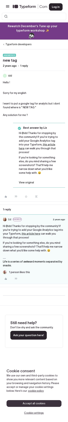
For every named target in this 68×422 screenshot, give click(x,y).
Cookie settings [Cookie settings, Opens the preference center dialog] (34, 412)
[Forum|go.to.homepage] (28, 7)
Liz (9, 219)
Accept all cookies (34, 403)
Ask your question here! (28, 335)
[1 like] (16, 272)
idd (10, 75)
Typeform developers (18, 44)
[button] (7, 7)
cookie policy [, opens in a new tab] (36, 390)
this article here (31, 233)
